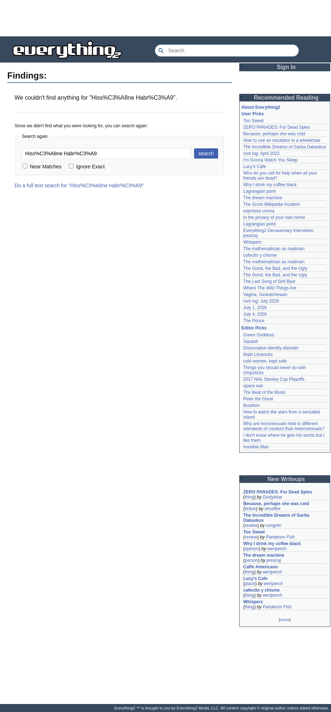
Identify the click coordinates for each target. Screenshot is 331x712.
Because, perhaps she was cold (274, 133)
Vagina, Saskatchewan (265, 294)
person (251, 560)
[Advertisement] (165, 18)
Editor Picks (254, 328)
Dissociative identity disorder (271, 348)
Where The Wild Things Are (269, 288)
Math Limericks (258, 354)
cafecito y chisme (260, 255)
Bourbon (251, 405)
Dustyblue (272, 497)
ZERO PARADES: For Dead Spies (276, 127)
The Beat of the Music (264, 392)
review (251, 525)
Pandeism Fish (280, 537)
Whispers (252, 242)
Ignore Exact (87, 166)
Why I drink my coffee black (270, 184)
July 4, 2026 (255, 314)
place (250, 583)
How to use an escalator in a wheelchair (281, 140)
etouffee (272, 508)
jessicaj (274, 560)
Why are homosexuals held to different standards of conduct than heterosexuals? (283, 426)
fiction (250, 508)
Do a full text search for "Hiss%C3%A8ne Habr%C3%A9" (79, 185)
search (206, 153)
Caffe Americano (260, 566)
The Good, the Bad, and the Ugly (275, 268)
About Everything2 (260, 107)
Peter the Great (258, 398)
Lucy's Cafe (254, 166)
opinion (252, 548)
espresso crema (258, 210)
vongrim (273, 525)
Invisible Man (256, 446)
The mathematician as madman (273, 248)
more (284, 619)
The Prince (253, 320)
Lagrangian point (259, 191)
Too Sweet (253, 120)
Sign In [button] (286, 67)
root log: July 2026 (261, 301)
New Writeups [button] (286, 479)
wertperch (277, 548)
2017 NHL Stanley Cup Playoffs (273, 379)
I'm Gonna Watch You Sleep (270, 160)
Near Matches (42, 166)
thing (249, 497)
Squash (250, 341)
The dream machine (262, 197)
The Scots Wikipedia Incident (271, 204)
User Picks (252, 113)
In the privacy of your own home (274, 217)
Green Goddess (258, 334)
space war (253, 385)
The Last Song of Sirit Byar (269, 281)
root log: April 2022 (261, 153)
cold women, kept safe (265, 361)
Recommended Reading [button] (286, 98)
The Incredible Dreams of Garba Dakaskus (284, 146)
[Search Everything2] (227, 50)
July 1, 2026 (255, 307)
